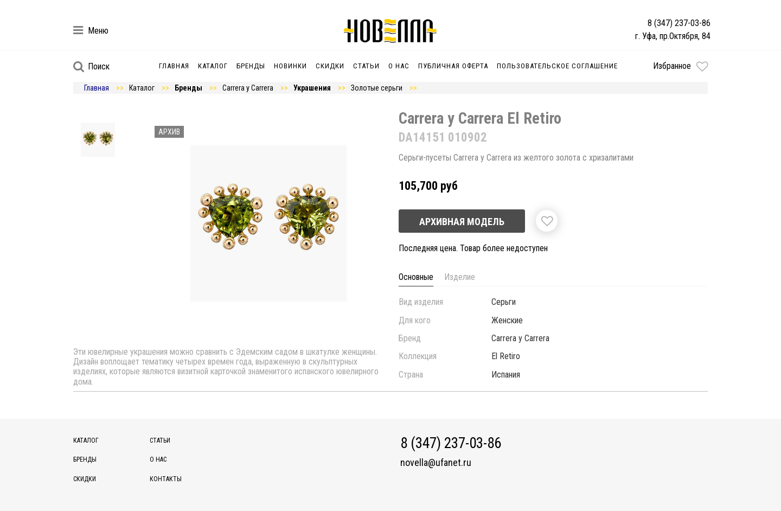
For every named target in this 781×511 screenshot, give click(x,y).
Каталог (213, 66)
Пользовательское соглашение (557, 66)
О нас (398, 66)
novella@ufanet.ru (435, 462)
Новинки (290, 66)
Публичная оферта (453, 66)
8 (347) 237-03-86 (679, 23)
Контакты (166, 479)
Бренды (250, 66)
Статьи (366, 66)
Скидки (330, 66)
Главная (174, 66)
